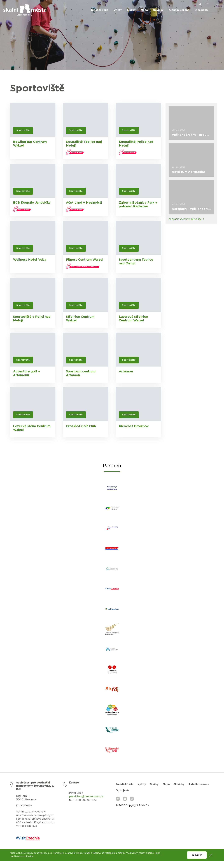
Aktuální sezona (199, 784)
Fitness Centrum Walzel (84, 259)
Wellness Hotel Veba (29, 259)
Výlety (142, 784)
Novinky (179, 784)
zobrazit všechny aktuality (185, 219)
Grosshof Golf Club (81, 426)
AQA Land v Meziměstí (84, 202)
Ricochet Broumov (134, 426)
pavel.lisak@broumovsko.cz (86, 796)
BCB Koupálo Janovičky (32, 202)
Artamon (126, 371)
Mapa (166, 784)
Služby (154, 784)
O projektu (123, 790)
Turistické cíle (124, 784)
